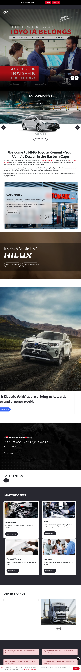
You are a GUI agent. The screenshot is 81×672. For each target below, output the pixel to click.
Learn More (12, 166)
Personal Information (14, 663)
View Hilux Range (29, 218)
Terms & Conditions (40, 663)
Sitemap (66, 663)
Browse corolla (39, 92)
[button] (42, 170)
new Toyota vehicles (48, 114)
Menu (76, 12)
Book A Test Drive (11, 218)
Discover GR (11, 407)
